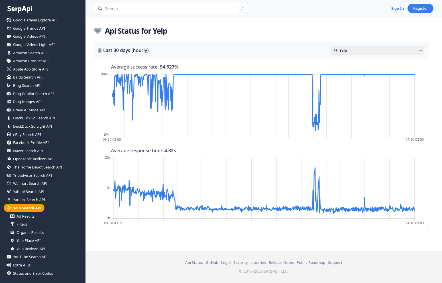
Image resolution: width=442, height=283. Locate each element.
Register (420, 8)
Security (240, 262)
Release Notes (281, 262)
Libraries (258, 262)
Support (335, 262)
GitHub (212, 262)
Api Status (194, 262)
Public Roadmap (311, 262)
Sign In (397, 8)
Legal (226, 262)
